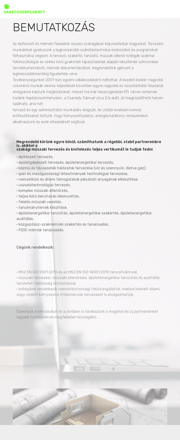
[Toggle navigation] (172, 8)
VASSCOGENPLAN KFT (24, 9)
